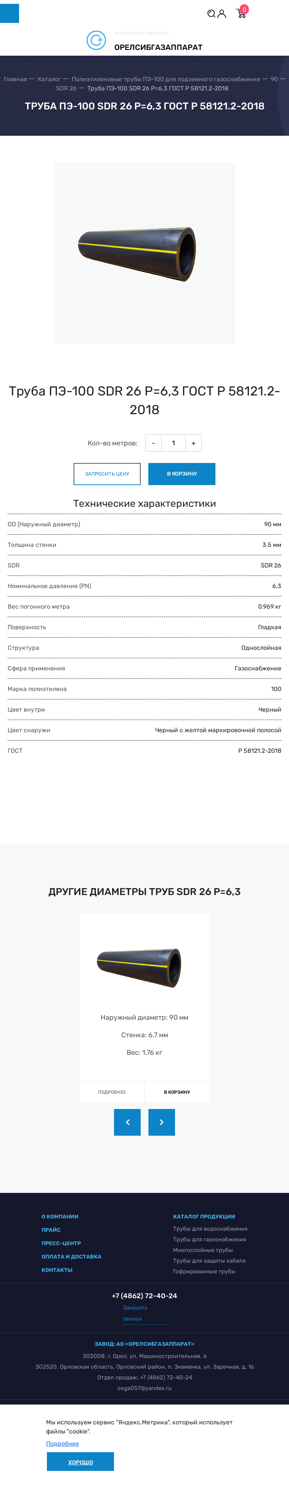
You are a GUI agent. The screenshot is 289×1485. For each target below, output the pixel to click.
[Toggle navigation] (9, 13)
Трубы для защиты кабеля (209, 1260)
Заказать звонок (135, 1313)
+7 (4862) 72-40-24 (166, 1377)
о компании (60, 1216)
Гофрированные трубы (204, 1271)
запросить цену (107, 474)
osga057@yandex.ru (144, 1388)
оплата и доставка (71, 1257)
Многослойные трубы (203, 1250)
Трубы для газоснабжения (209, 1239)
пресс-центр (61, 1243)
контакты (57, 1270)
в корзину (182, 474)
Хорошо (80, 1462)
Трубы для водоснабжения (210, 1228)
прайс (51, 1230)
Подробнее (62, 1443)
